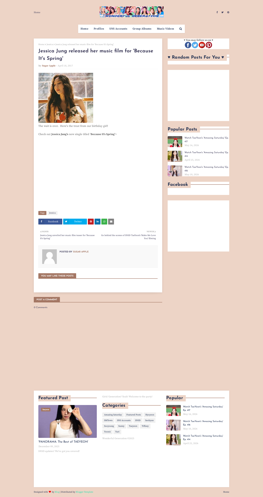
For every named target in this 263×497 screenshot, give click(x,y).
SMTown (108, 420)
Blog (57, 492)
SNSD (138, 420)
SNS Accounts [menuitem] (118, 28)
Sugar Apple (49, 65)
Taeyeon (133, 426)
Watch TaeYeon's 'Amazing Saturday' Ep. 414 (206, 154)
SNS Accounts (124, 420)
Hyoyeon (149, 414)
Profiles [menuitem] (99, 28)
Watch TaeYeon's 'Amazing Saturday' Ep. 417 (206, 140)
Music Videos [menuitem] (165, 28)
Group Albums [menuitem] (142, 28)
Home (37, 12)
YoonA (107, 431)
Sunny (121, 426)
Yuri (117, 431)
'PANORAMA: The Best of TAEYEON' (63, 441)
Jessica (50, 44)
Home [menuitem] (84, 28)
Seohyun (149, 420)
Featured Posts (133, 414)
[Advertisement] (198, 95)
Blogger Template (84, 492)
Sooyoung (109, 426)
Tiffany (145, 426)
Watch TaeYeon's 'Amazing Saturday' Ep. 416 (206, 169)
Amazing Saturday (113, 414)
